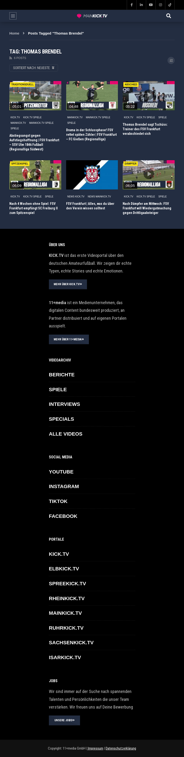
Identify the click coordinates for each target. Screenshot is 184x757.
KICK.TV (15, 117)
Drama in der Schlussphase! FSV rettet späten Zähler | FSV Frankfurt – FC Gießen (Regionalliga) (91, 134)
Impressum (95, 748)
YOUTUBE (61, 471)
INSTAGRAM (64, 486)
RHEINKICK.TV (67, 598)
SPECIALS (61, 419)
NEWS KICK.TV (76, 196)
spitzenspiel (19, 163)
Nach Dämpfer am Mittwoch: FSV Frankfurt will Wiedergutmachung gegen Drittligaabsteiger (147, 208)
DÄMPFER (130, 163)
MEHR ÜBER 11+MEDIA (69, 339)
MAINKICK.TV (18, 123)
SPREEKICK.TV (67, 583)
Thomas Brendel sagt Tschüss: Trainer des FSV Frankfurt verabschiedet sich (145, 129)
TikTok (58, 501)
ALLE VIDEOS (65, 434)
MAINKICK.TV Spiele (41, 123)
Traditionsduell (22, 84)
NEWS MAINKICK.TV (99, 196)
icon (35, 94)
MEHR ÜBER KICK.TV (68, 284)
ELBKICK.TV (64, 568)
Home (14, 33)
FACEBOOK (63, 516)
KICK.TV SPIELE (32, 117)
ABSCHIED (131, 84)
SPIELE (15, 128)
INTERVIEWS (64, 404)
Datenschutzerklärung (121, 748)
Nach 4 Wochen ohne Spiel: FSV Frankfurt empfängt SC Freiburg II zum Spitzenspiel (33, 208)
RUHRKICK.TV (66, 628)
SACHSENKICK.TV (71, 642)
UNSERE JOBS (64, 720)
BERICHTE (62, 374)
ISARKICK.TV (65, 657)
